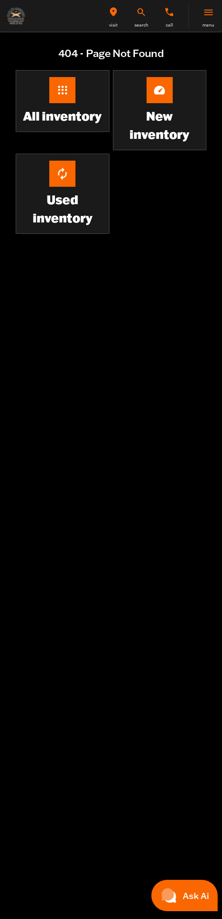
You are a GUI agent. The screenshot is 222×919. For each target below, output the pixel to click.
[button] (113, 15)
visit (113, 25)
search (141, 25)
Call (169, 25)
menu (208, 25)
